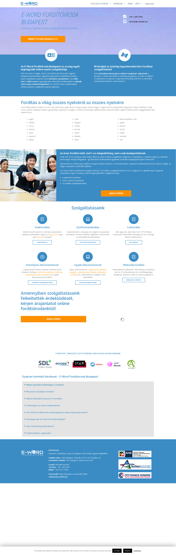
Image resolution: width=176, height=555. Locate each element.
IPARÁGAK (120, 3)
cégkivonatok (93, 269)
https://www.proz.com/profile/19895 (73, 474)
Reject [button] (127, 551)
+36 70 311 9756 (61, 470)
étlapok (94, 272)
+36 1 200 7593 (63, 467)
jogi (51, 234)
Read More (137, 551)
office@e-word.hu (62, 464)
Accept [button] (117, 551)
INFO (139, 3)
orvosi (55, 234)
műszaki (40, 237)
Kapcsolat (149, 3)
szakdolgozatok (83, 272)
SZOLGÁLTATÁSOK (101, 3)
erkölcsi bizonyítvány (45, 272)
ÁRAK (130, 3)
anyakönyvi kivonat (33, 275)
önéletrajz (58, 272)
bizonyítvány (46, 275)
